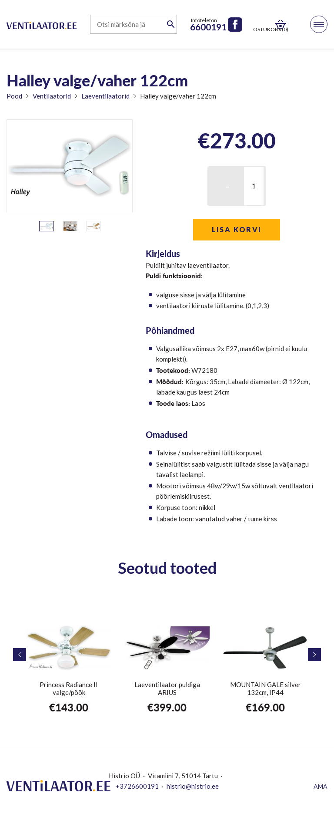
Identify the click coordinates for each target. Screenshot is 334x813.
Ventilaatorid (52, 96)
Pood (14, 96)
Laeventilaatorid (105, 96)
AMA (320, 786)
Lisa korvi (237, 229)
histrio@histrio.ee (193, 786)
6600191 (208, 26)
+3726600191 (137, 786)
